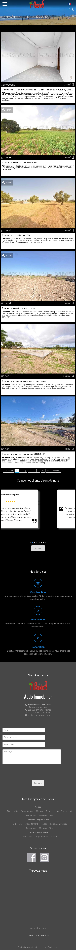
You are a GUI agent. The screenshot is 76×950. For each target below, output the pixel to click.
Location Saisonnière (38, 832)
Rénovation (38, 619)
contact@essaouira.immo (38, 715)
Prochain (56, 471)
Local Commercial (63, 811)
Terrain (49, 811)
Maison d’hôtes (46, 815)
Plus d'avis (38, 548)
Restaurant (31, 815)
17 (43, 471)
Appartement (27, 811)
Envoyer (38, 783)
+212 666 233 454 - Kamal (38, 710)
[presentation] (21, 776)
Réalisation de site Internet (30, 947)
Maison (39, 811)
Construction (38, 592)
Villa (16, 811)
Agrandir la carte (38, 928)
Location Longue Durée (38, 820)
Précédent (9, 471)
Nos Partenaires (51, 947)
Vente (38, 807)
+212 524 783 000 (38, 707)
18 (48, 471)
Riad (9, 811)
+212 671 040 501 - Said (38, 712)
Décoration (38, 647)
